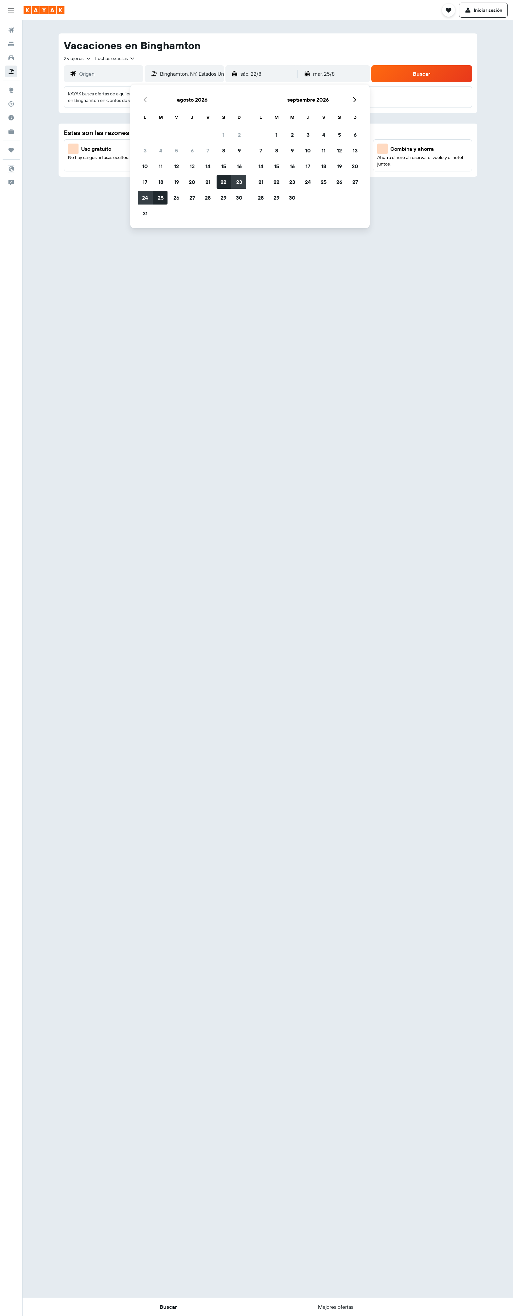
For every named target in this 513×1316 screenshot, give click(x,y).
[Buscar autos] (11, 57)
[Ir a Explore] (11, 90)
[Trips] (11, 150)
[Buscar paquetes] (11, 71)
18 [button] (160, 182)
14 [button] (207, 166)
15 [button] (223, 166)
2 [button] (239, 134)
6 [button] (192, 150)
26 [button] (176, 197)
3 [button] (145, 150)
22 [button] (223, 182)
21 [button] (207, 182)
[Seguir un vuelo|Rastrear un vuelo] (11, 103)
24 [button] (145, 197)
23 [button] (239, 182)
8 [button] (223, 150)
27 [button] (192, 197)
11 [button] (161, 166)
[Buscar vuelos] (11, 30)
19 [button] (176, 182)
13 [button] (192, 166)
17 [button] (145, 182)
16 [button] (239, 166)
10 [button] (145, 166)
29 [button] (223, 197)
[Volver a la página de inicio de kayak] (44, 10)
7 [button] (207, 150)
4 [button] (160, 150)
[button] (11, 10)
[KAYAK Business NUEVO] (11, 131)
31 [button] (145, 213)
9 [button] (239, 150)
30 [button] (239, 197)
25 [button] (161, 197)
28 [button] (208, 197)
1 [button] (223, 134)
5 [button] (176, 150)
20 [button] (192, 182)
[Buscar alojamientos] (11, 43)
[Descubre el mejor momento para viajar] (11, 117)
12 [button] (176, 166)
